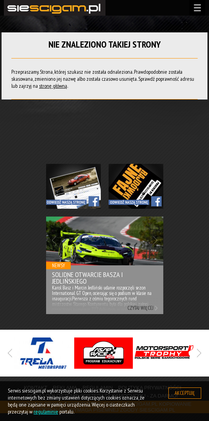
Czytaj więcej (140, 308)
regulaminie (46, 411)
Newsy (58, 265)
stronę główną (53, 85)
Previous (54, 240)
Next (155, 240)
